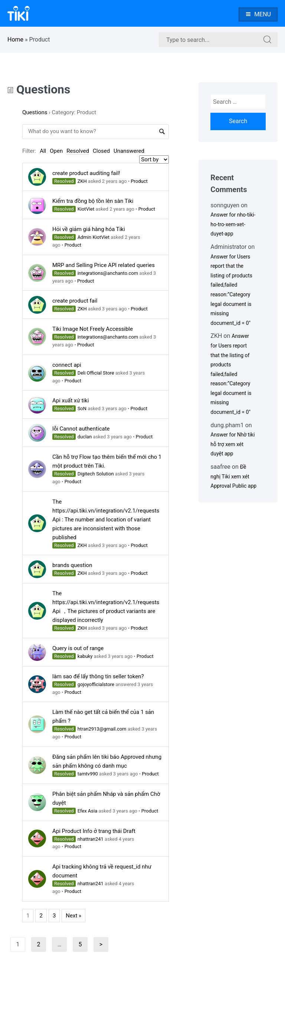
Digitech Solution (96, 474)
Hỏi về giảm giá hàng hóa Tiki (88, 229)
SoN (82, 408)
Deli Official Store (96, 373)
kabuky (85, 656)
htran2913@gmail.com (102, 729)
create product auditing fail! (86, 173)
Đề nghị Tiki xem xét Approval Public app (233, 476)
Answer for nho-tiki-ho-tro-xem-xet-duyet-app (232, 224)
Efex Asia (88, 811)
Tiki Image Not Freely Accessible (92, 329)
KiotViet (86, 209)
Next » (73, 915)
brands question (72, 565)
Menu (258, 14)
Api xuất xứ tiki (70, 400)
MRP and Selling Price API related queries (103, 265)
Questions (38, 89)
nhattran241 (91, 839)
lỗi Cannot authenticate (81, 428)
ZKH (82, 181)
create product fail (74, 300)
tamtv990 (88, 774)
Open (56, 151)
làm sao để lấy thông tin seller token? (98, 676)
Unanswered (129, 151)
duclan (85, 436)
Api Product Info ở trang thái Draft (93, 831)
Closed (101, 151)
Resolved (77, 151)
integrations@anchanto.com (108, 273)
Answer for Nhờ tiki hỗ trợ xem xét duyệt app (232, 444)
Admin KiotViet (93, 237)
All (43, 151)
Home (15, 39)
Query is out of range (78, 648)
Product (139, 181)
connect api (66, 365)
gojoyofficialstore (96, 684)
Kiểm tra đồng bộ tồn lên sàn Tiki (93, 201)
